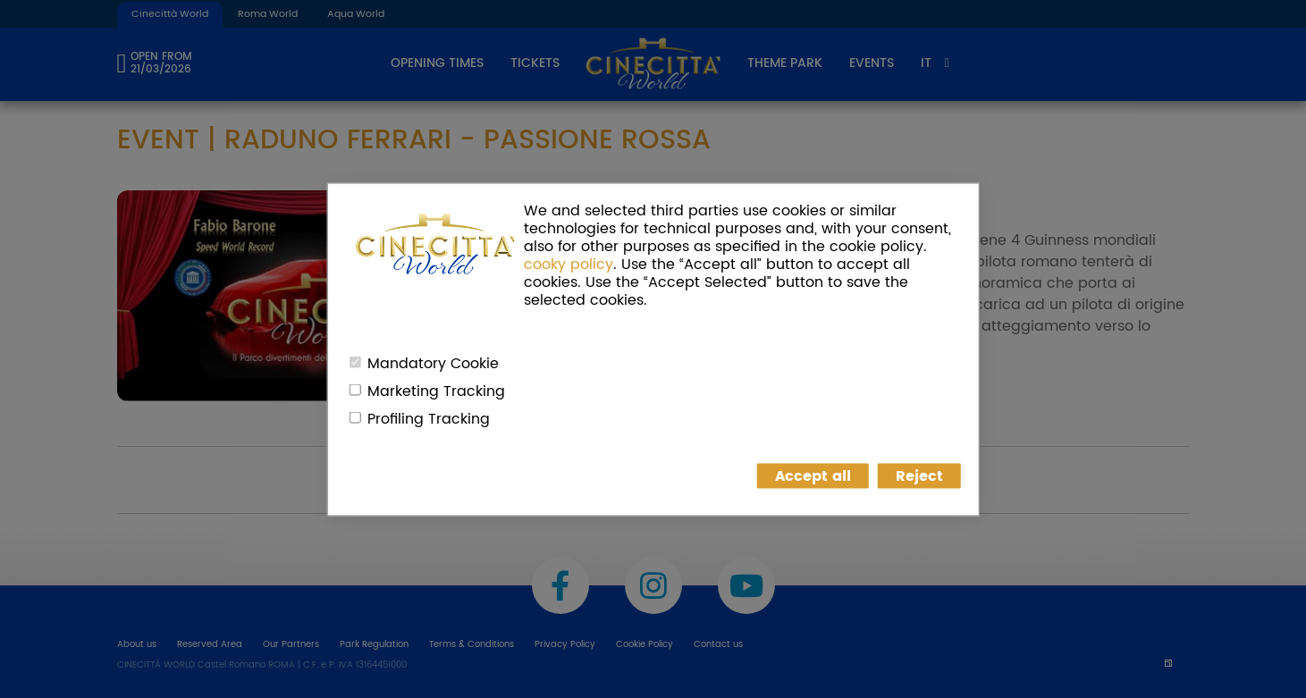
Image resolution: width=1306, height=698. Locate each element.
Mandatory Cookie (433, 362)
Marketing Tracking (436, 390)
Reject (919, 475)
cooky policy (568, 263)
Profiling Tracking (428, 418)
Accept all (813, 475)
